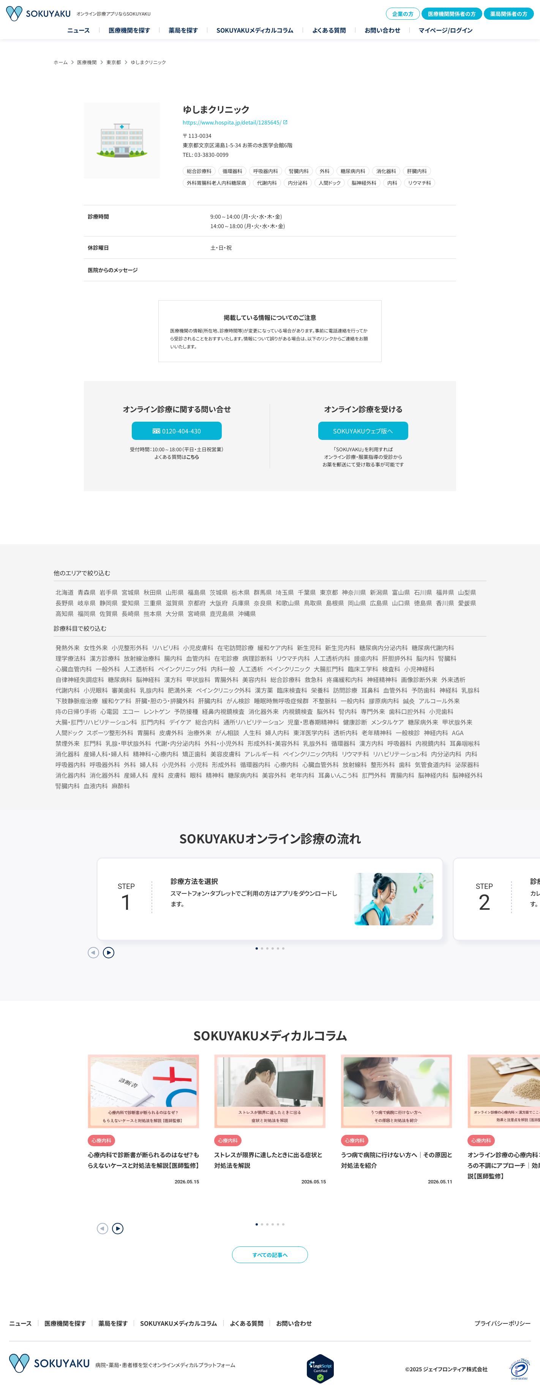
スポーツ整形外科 (110, 732)
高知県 (64, 613)
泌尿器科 (467, 764)
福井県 (445, 592)
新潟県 (379, 592)
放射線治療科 (142, 658)
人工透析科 (139, 668)
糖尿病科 (120, 679)
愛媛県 (467, 602)
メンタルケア (387, 721)
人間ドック (69, 732)
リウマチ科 (355, 753)
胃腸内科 (402, 775)
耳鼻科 (370, 690)
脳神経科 (148, 679)
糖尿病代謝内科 (433, 647)
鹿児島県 (222, 613)
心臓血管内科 (73, 668)
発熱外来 (67, 647)
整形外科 (383, 764)
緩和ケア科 (116, 700)
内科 (471, 753)
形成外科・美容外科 (273, 743)
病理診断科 (257, 658)
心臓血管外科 (320, 764)
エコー (131, 711)
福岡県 (86, 613)
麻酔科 (121, 785)
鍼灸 (409, 700)
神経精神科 (382, 679)
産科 (158, 775)
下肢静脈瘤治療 (76, 700)
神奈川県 (354, 592)
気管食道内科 (433, 764)
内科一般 (223, 668)
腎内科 (348, 711)
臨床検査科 (292, 690)
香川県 (445, 602)
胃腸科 (146, 732)
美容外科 (274, 775)
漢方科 (173, 679)
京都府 (197, 602)
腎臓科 (447, 658)
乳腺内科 (152, 690)
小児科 (199, 764)
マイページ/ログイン (446, 30)
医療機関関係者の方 (452, 13)
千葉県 (307, 592)
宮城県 (131, 592)
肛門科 (93, 743)
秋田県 (153, 592)
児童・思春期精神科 (313, 721)
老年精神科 (377, 732)
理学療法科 (70, 658)
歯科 (405, 764)
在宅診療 (226, 658)
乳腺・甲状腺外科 (128, 743)
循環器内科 (255, 764)
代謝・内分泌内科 (178, 743)
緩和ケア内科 (275, 647)
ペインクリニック (288, 668)
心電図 (109, 711)
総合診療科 (285, 679)
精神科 (215, 775)
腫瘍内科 (366, 658)
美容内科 (254, 679)
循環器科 (343, 743)
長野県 (64, 602)
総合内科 (207, 721)
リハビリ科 (165, 647)
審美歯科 (124, 690)
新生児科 (309, 647)
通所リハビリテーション (253, 721)
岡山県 (357, 602)
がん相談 (227, 732)
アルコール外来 (439, 700)
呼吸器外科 (105, 764)
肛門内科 (153, 721)
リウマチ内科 (293, 658)
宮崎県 (197, 613)
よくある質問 (329, 30)
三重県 (153, 602)
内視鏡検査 (298, 711)
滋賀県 (175, 602)
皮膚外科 (171, 732)
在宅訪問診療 (235, 647)
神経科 (448, 690)
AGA (458, 732)
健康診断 (355, 721)
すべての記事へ (270, 1255)
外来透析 (453, 679)
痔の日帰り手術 (75, 711)
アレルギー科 (262, 753)
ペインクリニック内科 (310, 753)
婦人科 (149, 764)
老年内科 (302, 775)
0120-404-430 (181, 430)
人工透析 (251, 668)
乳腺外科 (315, 743)
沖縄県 (247, 613)
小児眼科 (96, 690)
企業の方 (403, 13)
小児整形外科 (130, 647)
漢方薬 (264, 690)
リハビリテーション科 (400, 753)
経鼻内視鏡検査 (223, 711)
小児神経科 (419, 668)
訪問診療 (345, 690)
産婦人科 (136, 775)
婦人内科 (277, 732)
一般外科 (108, 668)
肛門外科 (374, 775)
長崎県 (131, 613)
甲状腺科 (198, 679)
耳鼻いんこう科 (338, 775)
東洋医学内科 (311, 732)
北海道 (64, 592)
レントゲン (157, 711)
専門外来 (373, 711)
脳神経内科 (433, 775)
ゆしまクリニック (148, 62)
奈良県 (263, 602)
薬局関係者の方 (508, 13)
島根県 (335, 602)
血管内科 (198, 658)
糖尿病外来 (423, 721)
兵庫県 (241, 602)
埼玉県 (285, 592)
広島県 (379, 602)
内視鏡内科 (430, 743)
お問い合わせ (382, 30)
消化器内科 (70, 775)
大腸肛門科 (329, 668)
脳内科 (425, 658)
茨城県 (219, 592)
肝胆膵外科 (397, 658)
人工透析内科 (332, 658)
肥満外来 (180, 690)
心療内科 (286, 764)
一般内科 (353, 700)
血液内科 (96, 785)
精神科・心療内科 (155, 753)
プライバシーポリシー (503, 1323)
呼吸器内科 (70, 764)
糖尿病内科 (243, 775)
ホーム (61, 62)
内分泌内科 (446, 753)
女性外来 (96, 647)
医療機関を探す (129, 30)
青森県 (86, 592)
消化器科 (67, 753)
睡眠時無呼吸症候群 (281, 700)
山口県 (401, 602)
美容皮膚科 (225, 753)
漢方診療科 (105, 658)
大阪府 (219, 602)
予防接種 (186, 711)
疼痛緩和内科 (345, 679)
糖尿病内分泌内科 (383, 647)
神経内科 (436, 732)
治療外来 (199, 732)
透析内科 (345, 732)
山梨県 (467, 592)
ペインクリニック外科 (223, 690)
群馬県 (263, 592)
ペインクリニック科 (182, 668)
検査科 (391, 668)
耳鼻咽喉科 (465, 743)
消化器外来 (263, 711)
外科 (130, 764)
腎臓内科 (67, 785)
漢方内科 (371, 743)
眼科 (196, 775)
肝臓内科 (210, 700)
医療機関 (87, 62)
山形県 (175, 592)
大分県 (175, 613)
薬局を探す (183, 30)
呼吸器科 (399, 743)
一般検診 (408, 732)
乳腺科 (470, 690)
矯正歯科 (194, 753)
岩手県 (108, 592)
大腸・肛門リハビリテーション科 (96, 721)
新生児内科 (340, 647)
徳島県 (423, 602)
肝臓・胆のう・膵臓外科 (164, 700)
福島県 (197, 592)
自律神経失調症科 (79, 679)
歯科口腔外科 (407, 711)
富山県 (401, 592)
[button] (117, 1228)
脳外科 (326, 711)
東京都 (113, 62)
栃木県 (241, 592)
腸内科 (173, 658)
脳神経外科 (467, 775)
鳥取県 (313, 602)
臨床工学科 (363, 668)
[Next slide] (108, 952)
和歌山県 (288, 602)
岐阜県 (86, 602)
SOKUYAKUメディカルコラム (255, 30)
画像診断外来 (419, 679)
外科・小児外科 (224, 743)
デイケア (180, 721)
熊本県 (153, 613)
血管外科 (395, 690)
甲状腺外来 (457, 721)
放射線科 (355, 764)
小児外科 (174, 764)
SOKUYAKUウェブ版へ (363, 430)
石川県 (423, 592)
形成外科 (224, 764)
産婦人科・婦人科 (106, 753)
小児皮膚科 (198, 647)
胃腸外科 (226, 679)
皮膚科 (177, 775)
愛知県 (131, 602)
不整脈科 (325, 700)
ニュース (78, 30)
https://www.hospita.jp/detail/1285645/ (232, 122)
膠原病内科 (384, 700)
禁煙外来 (67, 743)
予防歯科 (423, 690)
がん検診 (238, 700)
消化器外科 (105, 775)
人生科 (252, 732)
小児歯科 (441, 711)
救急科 (314, 679)
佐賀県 (108, 613)
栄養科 (320, 690)
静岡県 (108, 602)
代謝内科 (67, 690)
